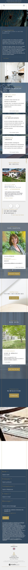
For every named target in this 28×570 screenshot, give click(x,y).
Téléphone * (8, 486)
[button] (17, 206)
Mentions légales (16, 561)
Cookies (16, 562)
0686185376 (6, 261)
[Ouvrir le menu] (24, 5)
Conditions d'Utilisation (14, 539)
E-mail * (6, 493)
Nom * (5, 471)
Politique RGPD (12, 562)
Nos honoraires (5, 561)
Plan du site (10, 561)
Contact (26, 160)
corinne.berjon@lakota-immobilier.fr (13, 263)
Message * (7, 501)
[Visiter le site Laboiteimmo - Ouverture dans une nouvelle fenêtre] (14, 566)
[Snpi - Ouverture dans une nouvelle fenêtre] (14, 549)
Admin (20, 561)
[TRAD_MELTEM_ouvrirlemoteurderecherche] (4, 5)
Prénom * (7, 479)
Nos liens (23, 561)
